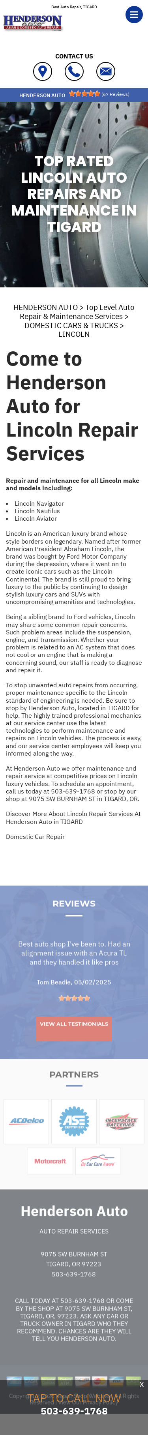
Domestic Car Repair (35, 836)
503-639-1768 (73, 791)
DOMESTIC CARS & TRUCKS (71, 325)
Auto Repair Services (74, 1250)
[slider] (84, 93)
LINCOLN (74, 334)
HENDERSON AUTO (45, 307)
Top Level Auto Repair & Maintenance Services (77, 311)
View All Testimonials (74, 1042)
